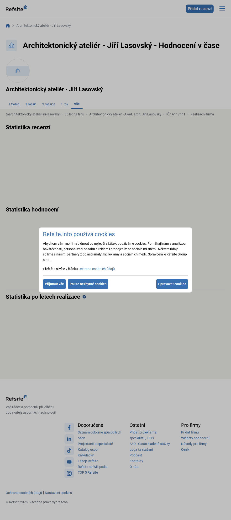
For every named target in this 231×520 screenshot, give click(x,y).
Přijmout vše (54, 284)
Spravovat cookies (172, 284)
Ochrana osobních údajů (97, 269)
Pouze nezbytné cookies (88, 284)
